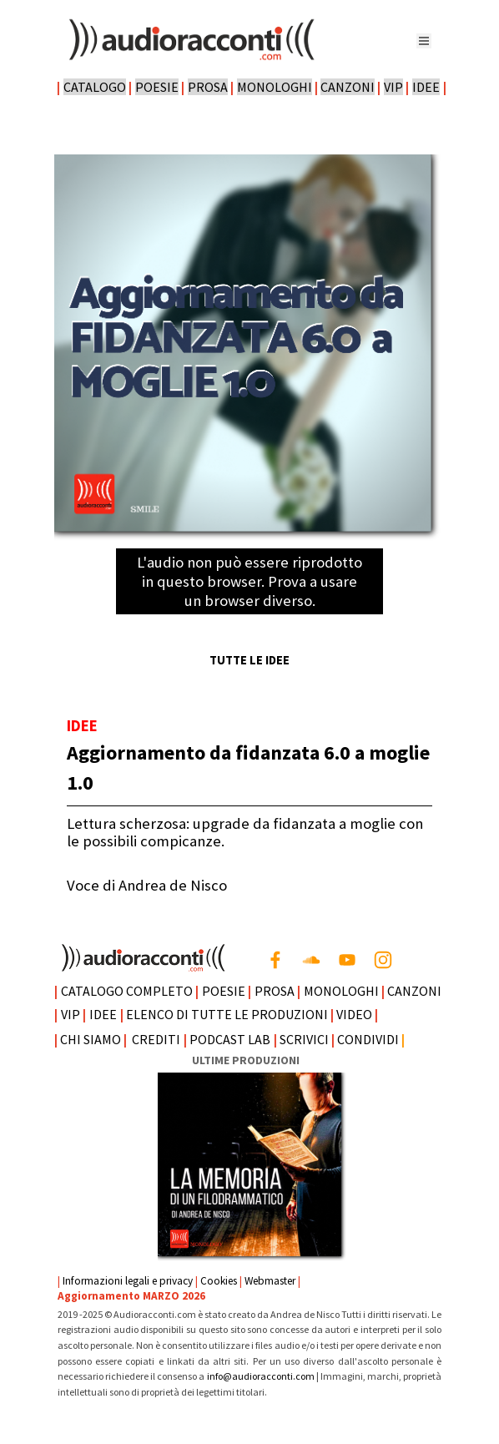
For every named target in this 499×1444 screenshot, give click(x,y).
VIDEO (354, 1014)
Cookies (218, 1281)
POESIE (157, 86)
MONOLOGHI (274, 86)
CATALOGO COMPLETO (127, 990)
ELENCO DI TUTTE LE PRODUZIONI (227, 1014)
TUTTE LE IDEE (249, 660)
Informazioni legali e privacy (128, 1281)
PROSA (208, 86)
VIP (393, 86)
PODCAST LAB (229, 1039)
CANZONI (347, 86)
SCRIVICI (304, 1039)
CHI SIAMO (90, 1039)
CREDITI (156, 1039)
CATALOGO (94, 86)
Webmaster (269, 1281)
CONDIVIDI (368, 1039)
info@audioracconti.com (261, 1376)
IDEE (426, 86)
